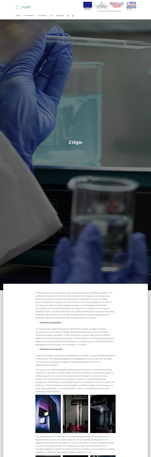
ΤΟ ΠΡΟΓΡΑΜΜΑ (29, 15)
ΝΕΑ (51, 15)
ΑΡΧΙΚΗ (18, 15)
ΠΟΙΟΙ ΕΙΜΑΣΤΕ (42, 15)
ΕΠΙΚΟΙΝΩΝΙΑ (60, 15)
